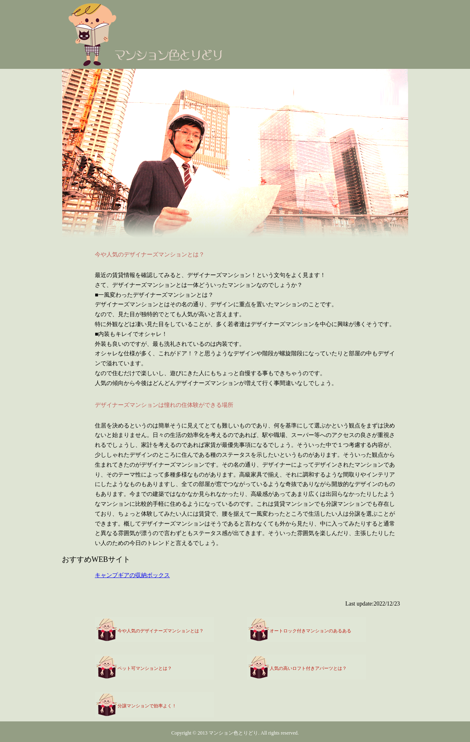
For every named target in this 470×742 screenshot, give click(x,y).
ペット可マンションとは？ (145, 668)
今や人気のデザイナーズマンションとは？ (161, 630)
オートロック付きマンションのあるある (310, 630)
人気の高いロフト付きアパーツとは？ (308, 668)
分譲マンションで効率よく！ (147, 705)
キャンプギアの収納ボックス (132, 575)
